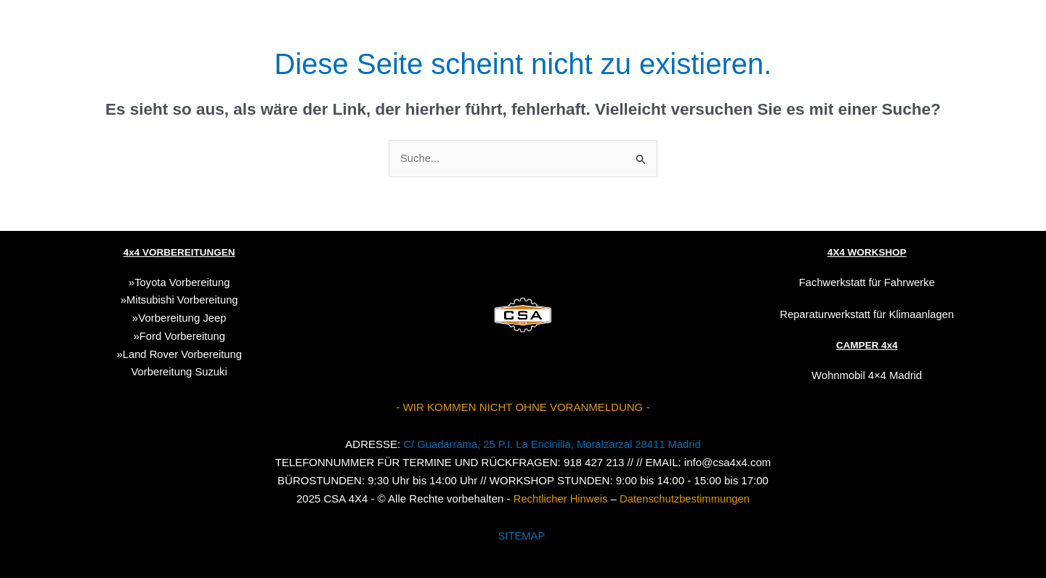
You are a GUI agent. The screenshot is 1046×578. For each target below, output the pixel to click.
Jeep (215, 318)
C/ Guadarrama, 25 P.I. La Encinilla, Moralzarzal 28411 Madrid (552, 444)
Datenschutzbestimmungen (686, 498)
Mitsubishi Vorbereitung (182, 299)
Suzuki (179, 371)
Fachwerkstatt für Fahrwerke (867, 282)
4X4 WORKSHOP (867, 252)
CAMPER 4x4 (867, 345)
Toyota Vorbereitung (182, 282)
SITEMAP (522, 535)
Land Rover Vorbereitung (182, 354)
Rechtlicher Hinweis (559, 498)
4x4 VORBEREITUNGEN (179, 252)
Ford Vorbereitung (182, 336)
